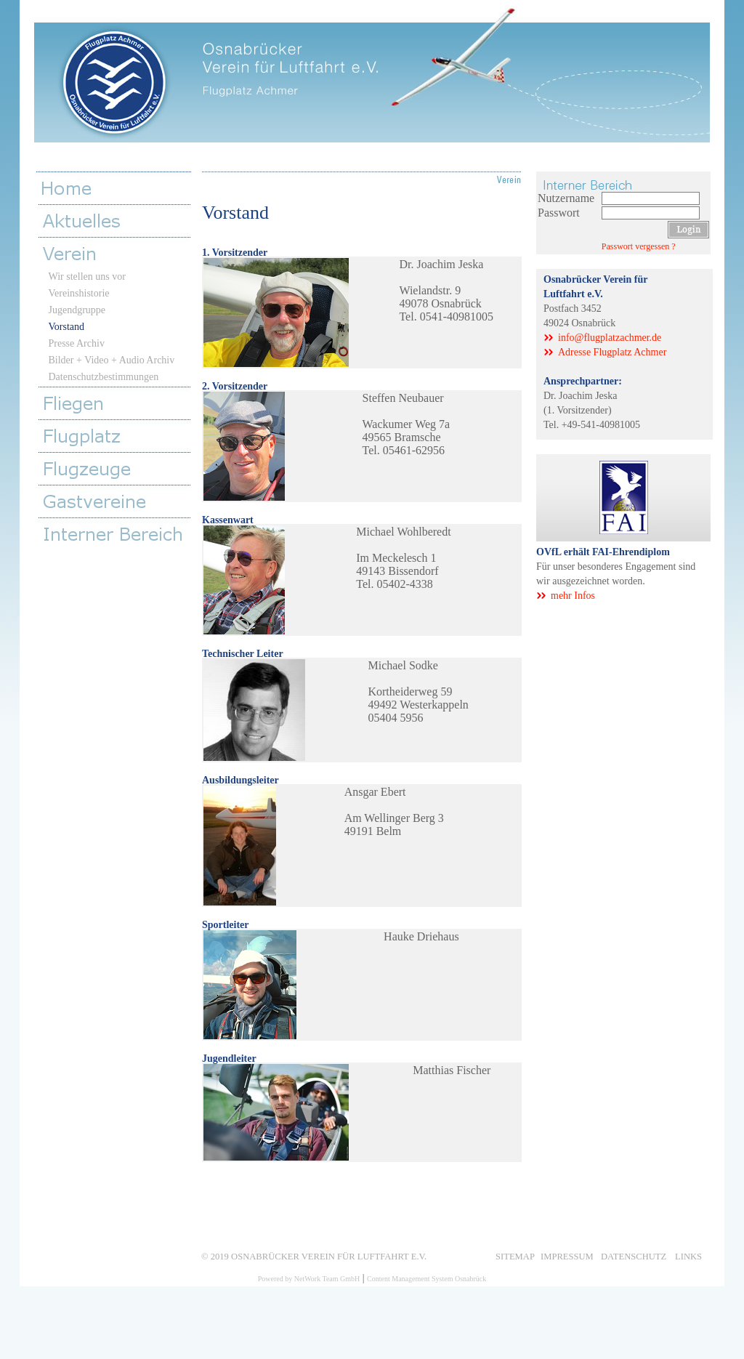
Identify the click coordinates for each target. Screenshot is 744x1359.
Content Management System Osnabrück (426, 1279)
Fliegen (117, 403)
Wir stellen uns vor (87, 276)
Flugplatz (117, 435)
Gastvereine (117, 501)
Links (688, 1255)
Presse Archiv (77, 343)
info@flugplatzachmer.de (609, 337)
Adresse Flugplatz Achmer (612, 352)
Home (115, 188)
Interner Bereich (117, 533)
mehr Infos (573, 595)
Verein (117, 253)
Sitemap (515, 1255)
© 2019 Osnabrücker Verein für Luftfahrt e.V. (313, 1255)
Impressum (567, 1255)
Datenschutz (633, 1255)
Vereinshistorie (79, 293)
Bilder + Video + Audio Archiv (112, 360)
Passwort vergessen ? (639, 246)
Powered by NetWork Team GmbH (309, 1279)
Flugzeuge (117, 468)
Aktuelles (117, 220)
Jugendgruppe (77, 310)
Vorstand (67, 326)
